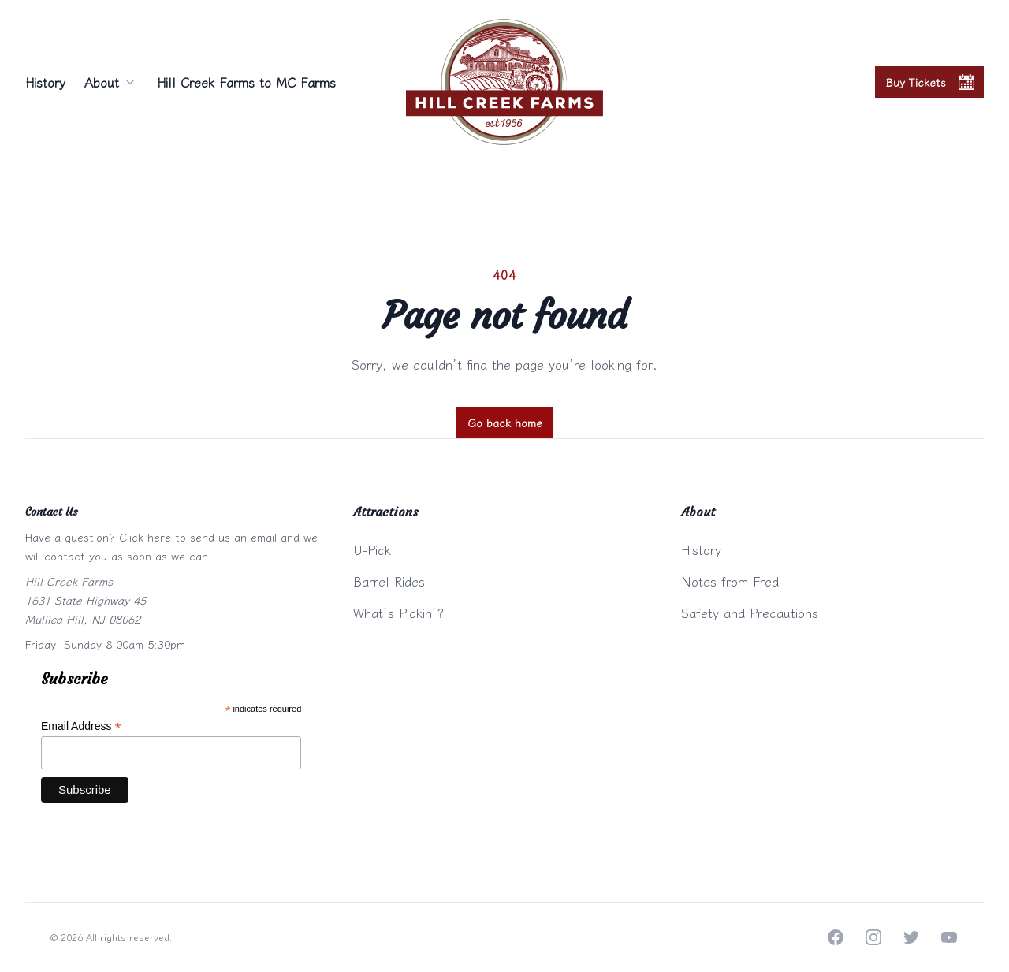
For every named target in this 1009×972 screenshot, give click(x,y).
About (111, 82)
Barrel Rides (389, 581)
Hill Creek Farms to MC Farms (246, 82)
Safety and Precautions (749, 612)
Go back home (504, 422)
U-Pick (372, 549)
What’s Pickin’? (398, 612)
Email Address (81, 726)
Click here (145, 537)
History (45, 82)
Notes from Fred (730, 581)
